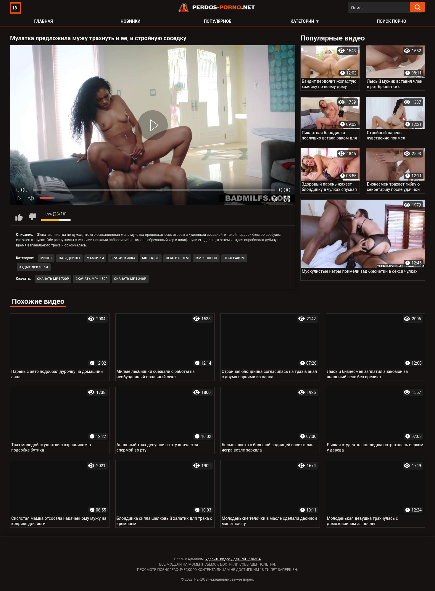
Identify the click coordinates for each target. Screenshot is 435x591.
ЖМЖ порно (206, 258)
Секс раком (234, 258)
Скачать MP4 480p (91, 279)
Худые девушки (33, 267)
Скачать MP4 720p (53, 279)
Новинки (131, 21)
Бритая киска (123, 258)
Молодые (150, 258)
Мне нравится (19, 217)
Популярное (217, 21)
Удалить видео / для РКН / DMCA (233, 559)
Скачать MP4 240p (130, 279)
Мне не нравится (32, 217)
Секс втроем (177, 258)
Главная (43, 21)
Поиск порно (391, 21)
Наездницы (69, 258)
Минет (46, 258)
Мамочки (95, 258)
